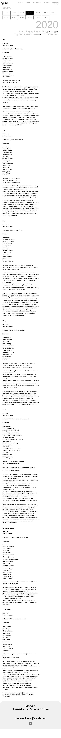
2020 (36, 13)
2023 (7, 13)
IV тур (45, 41)
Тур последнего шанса (27, 43)
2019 (46, 13)
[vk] (30, 732)
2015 (36, 19)
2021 (27, 13)
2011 (27, 25)
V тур (54, 41)
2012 (17, 25)
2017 (17, 19)
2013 (7, 25)
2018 (7, 19)
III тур (37, 41)
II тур (29, 41)
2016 (27, 19)
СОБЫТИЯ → (56, 4)
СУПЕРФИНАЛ (50, 43)
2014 (46, 19)
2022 (17, 13)
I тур (21, 41)
